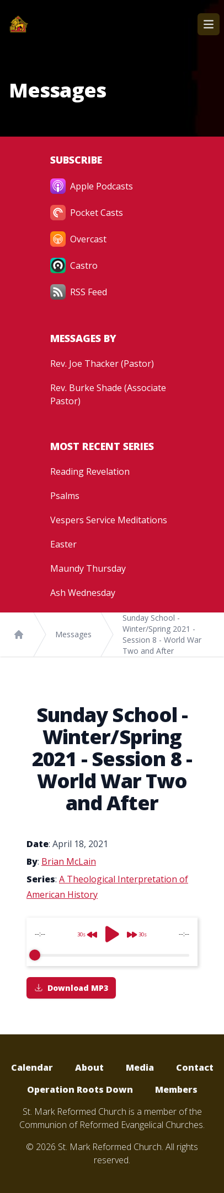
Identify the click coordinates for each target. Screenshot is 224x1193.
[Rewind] (84, 930)
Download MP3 (71, 988)
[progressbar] (112, 955)
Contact (195, 1067)
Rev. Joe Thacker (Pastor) (102, 363)
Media (140, 1067)
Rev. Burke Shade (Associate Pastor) (108, 394)
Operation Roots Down (80, 1089)
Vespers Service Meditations (108, 520)
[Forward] (140, 930)
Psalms (64, 496)
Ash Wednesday (82, 593)
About (89, 1067)
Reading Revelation (90, 471)
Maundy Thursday (88, 568)
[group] (112, 942)
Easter (63, 544)
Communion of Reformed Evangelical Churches (111, 1125)
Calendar (32, 1067)
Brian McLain (68, 861)
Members (176, 1089)
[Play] (112, 934)
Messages (73, 634)
